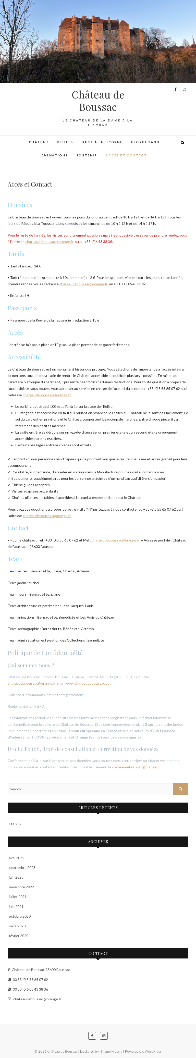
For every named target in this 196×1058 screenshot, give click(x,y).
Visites (65, 142)
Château (38, 142)
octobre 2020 (20, 916)
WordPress (153, 1051)
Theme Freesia (111, 1051)
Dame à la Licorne (102, 142)
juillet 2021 (18, 896)
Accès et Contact (126, 155)
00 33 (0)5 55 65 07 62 (28, 979)
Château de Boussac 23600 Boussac (39, 969)
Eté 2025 (16, 824)
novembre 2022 (21, 887)
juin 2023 (16, 877)
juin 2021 (16, 906)
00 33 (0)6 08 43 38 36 (28, 989)
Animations (54, 155)
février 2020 (18, 935)
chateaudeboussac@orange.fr (49, 241)
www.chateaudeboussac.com (88, 683)
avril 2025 (16, 858)
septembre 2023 (22, 867)
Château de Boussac (98, 100)
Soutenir (86, 155)
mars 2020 (17, 926)
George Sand (145, 142)
